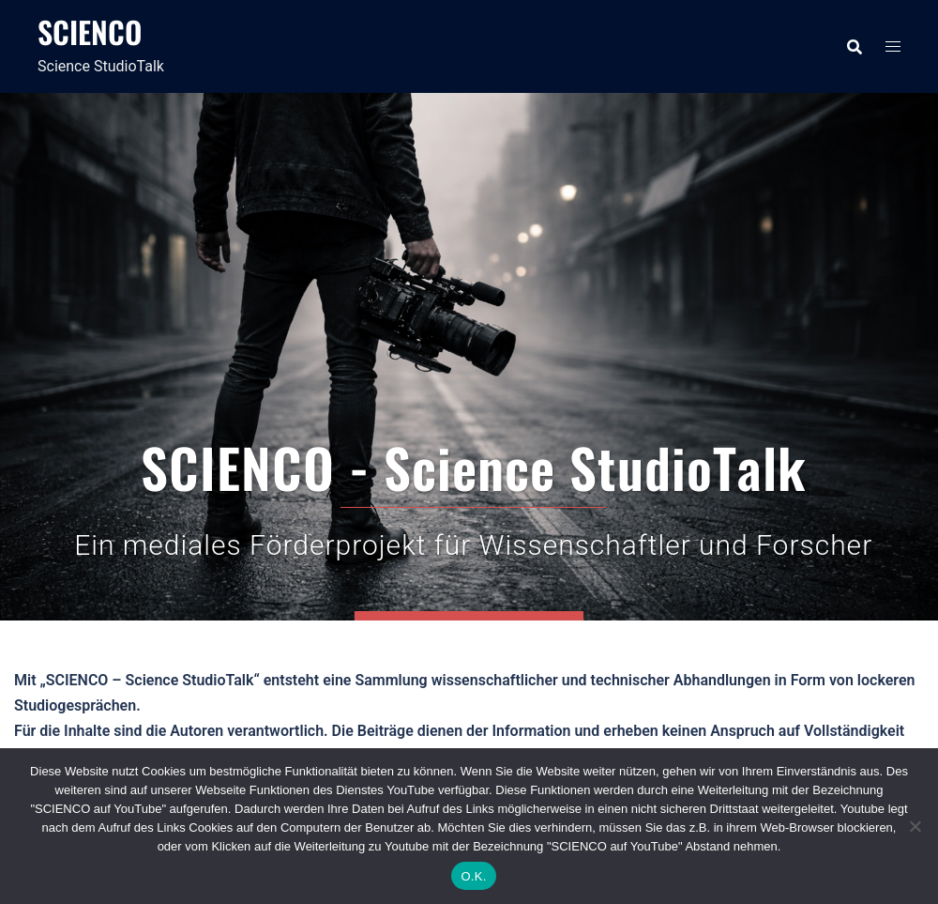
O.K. (473, 876)
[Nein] (914, 826)
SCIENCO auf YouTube (469, 446)
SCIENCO (90, 31)
